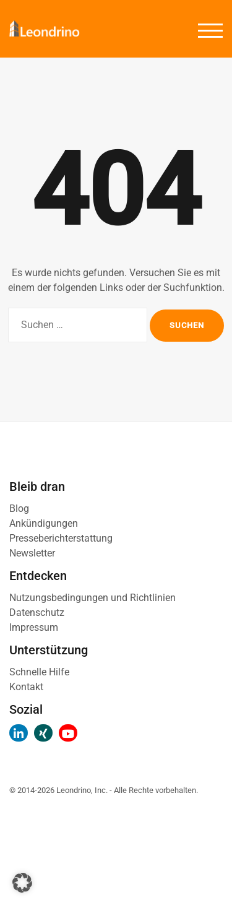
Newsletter (32, 553)
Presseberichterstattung (61, 538)
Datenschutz (36, 612)
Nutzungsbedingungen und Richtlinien (92, 598)
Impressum (33, 627)
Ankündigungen (43, 523)
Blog (19, 508)
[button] (22, 882)
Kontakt (26, 687)
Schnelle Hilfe (39, 672)
